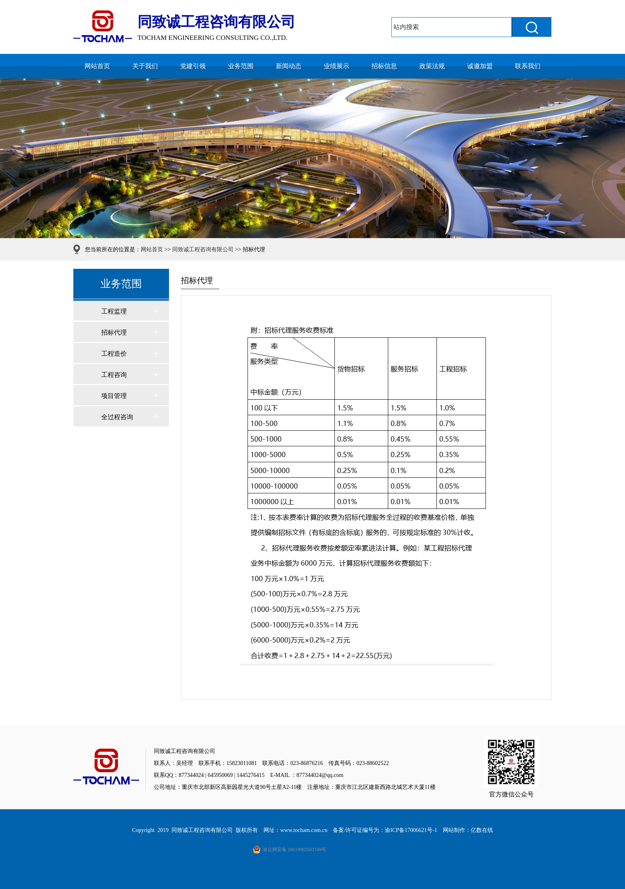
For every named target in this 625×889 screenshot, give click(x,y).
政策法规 (432, 66)
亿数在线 (482, 830)
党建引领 (193, 66)
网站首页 (97, 66)
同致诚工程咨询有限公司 (203, 249)
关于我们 (145, 66)
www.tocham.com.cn (303, 830)
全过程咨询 (117, 417)
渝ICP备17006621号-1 (411, 830)
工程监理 (114, 311)
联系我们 (527, 66)
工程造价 (114, 353)
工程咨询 (114, 374)
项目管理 (114, 395)
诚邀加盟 (480, 66)
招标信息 (384, 66)
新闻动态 (288, 66)
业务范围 (241, 66)
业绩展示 (336, 66)
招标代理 (114, 332)
